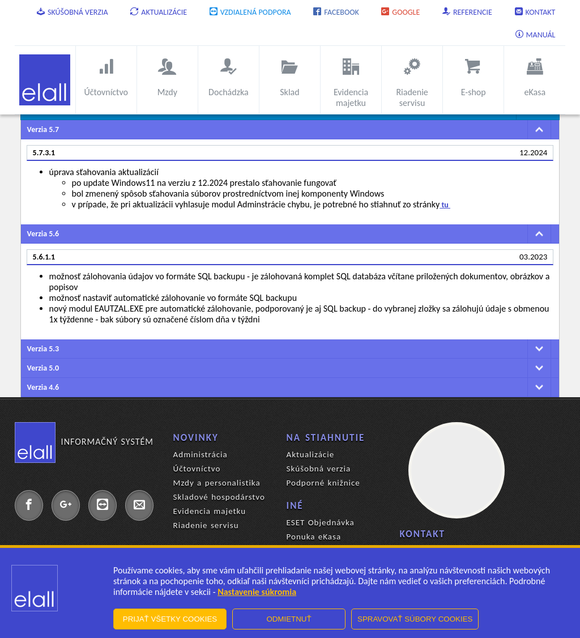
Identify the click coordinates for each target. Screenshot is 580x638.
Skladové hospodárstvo (219, 497)
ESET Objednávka (321, 522)
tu (445, 205)
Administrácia (200, 454)
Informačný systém (84, 442)
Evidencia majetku (209, 511)
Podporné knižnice (323, 483)
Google (400, 12)
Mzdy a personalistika (217, 483)
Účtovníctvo (197, 468)
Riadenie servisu (206, 525)
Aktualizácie (158, 12)
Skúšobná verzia (72, 12)
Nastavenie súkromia (257, 591)
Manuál (535, 35)
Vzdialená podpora (250, 12)
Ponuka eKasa (314, 536)
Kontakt (535, 12)
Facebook (336, 12)
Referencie (467, 12)
